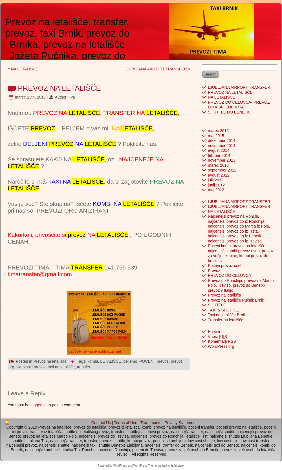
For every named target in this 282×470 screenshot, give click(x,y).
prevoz (76, 234)
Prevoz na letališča (50, 361)
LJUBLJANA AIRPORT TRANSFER (156, 69)
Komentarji (222, 341)
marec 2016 (218, 130)
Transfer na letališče (225, 320)
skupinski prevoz (31, 367)
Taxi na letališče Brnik (227, 315)
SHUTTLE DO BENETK (229, 112)
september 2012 (222, 170)
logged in (38, 405)
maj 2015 (216, 135)
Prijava (214, 331)
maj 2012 (216, 190)
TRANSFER (86, 267)
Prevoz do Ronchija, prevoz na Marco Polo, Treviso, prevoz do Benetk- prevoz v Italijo (241, 285)
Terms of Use (125, 422)
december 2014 (221, 140)
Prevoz (214, 270)
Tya (72, 97)
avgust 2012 (218, 175)
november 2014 (221, 145)
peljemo (130, 361)
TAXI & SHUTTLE (223, 310)
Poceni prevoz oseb (225, 265)
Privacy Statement (181, 422)
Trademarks (150, 422)
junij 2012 (216, 185)
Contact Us (101, 422)
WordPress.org (221, 346)
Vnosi (217, 336)
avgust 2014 (218, 150)
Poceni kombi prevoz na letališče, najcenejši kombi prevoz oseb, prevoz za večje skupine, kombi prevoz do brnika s (241, 253)
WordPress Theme (145, 465)
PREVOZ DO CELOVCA (229, 275)
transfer (83, 367)
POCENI (147, 361)
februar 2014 (219, 155)
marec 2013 (218, 165)
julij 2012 (215, 180)
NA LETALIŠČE (24, 69)
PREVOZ (42, 128)
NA (107, 234)
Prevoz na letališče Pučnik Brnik (236, 300)
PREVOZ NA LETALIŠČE (59, 88)
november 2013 (221, 160)
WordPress (120, 465)
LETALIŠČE (83, 113)
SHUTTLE (217, 305)
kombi (92, 361)
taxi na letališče (61, 367)
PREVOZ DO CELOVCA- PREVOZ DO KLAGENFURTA (239, 105)
